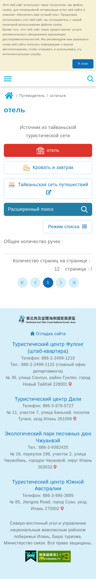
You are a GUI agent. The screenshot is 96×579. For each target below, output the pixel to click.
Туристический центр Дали (48, 399)
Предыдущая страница (35, 282)
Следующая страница (61, 282)
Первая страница (22, 282)
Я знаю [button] (83, 63)
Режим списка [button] (64, 226)
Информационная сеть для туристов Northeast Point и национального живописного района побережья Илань (35, 78)
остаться (58, 96)
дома (9, 96)
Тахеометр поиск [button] (90, 78)
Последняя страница (74, 282)
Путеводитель (32, 96)
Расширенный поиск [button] (31, 209)
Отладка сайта (51, 334)
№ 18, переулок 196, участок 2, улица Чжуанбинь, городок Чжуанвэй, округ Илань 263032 (48, 460)
